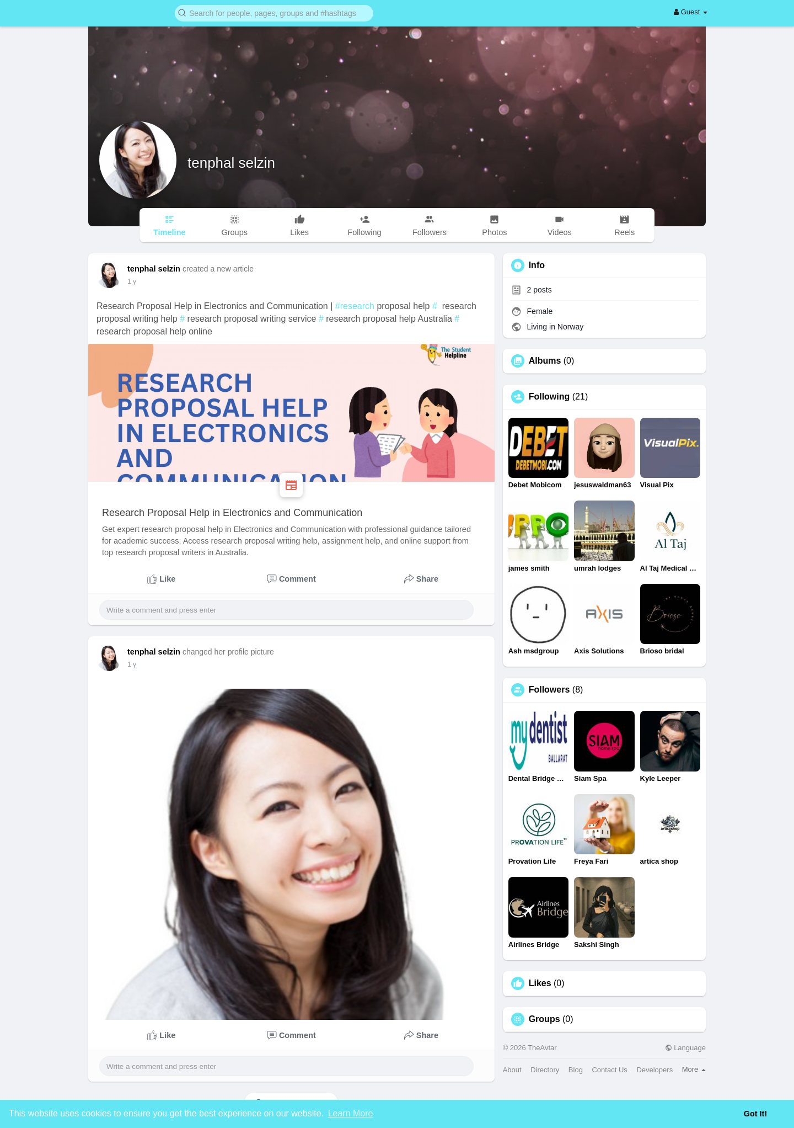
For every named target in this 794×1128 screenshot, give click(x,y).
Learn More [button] (350, 1113)
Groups (544, 1019)
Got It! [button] (755, 1113)
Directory (544, 1069)
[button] (274, 12)
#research (354, 306)
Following (549, 396)
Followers (549, 689)
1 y (131, 281)
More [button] (694, 1069)
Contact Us (609, 1069)
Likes (540, 983)
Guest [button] (690, 12)
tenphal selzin (231, 163)
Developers (654, 1069)
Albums (545, 361)
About (512, 1069)
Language (685, 1047)
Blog (575, 1069)
